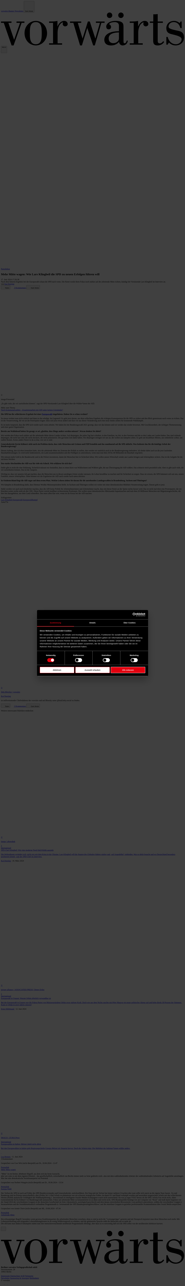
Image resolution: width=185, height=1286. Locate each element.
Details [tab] (92, 623)
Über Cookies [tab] (130, 623)
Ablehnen (57, 670)
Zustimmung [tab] (55, 623)
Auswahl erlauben (92, 670)
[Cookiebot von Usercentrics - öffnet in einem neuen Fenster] (134, 614)
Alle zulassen (128, 670)
